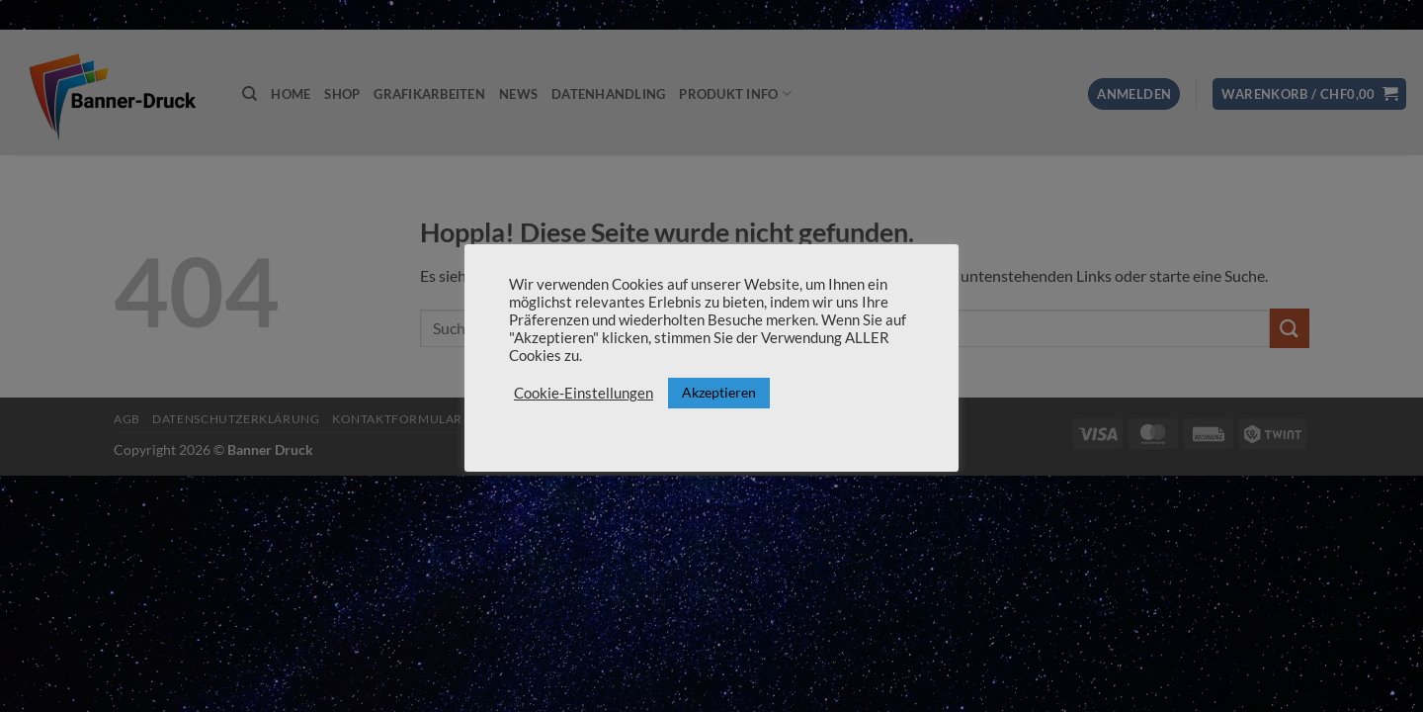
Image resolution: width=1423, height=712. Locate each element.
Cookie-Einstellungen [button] (583, 393)
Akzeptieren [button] (719, 392)
